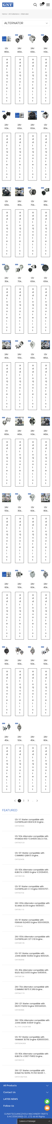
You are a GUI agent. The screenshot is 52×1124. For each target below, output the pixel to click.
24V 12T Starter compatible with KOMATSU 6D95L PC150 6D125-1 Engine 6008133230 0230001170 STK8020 (30, 1071)
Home (4, 14)
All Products (10, 1085)
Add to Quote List (7, 80)
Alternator (25, 14)
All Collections (14, 14)
